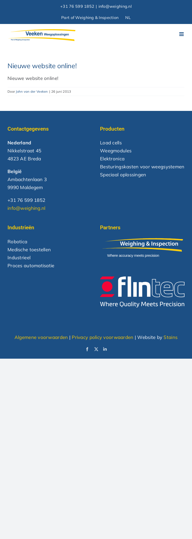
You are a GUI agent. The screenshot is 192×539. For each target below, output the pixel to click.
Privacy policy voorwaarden (102, 337)
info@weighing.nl (115, 6)
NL (128, 17)
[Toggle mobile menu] (181, 34)
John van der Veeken (32, 91)
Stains (171, 337)
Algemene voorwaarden (41, 337)
